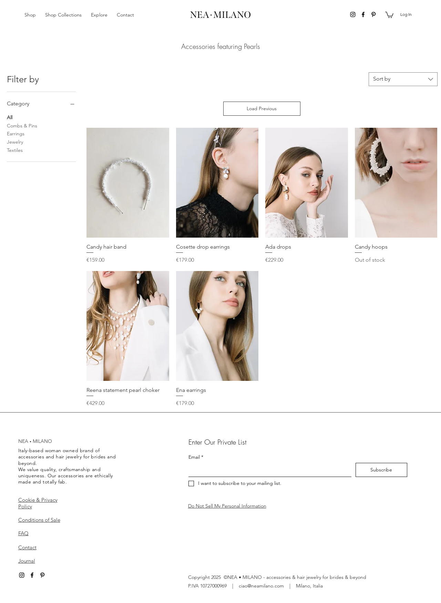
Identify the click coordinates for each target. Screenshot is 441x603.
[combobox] (403, 79)
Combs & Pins (22, 125)
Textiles (15, 149)
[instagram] (352, 14)
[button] (31, 15)
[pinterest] (373, 14)
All (9, 117)
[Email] (267, 470)
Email (195, 457)
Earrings (15, 133)
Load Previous (262, 108)
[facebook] (363, 14)
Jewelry (15, 141)
